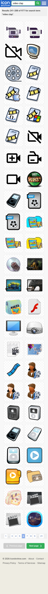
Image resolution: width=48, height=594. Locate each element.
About (31, 558)
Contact (40, 558)
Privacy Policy (9, 563)
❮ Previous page (14, 546)
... (9, 536)
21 (41, 536)
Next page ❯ (35, 546)
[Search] (38, 3)
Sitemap (41, 563)
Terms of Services (26, 563)
